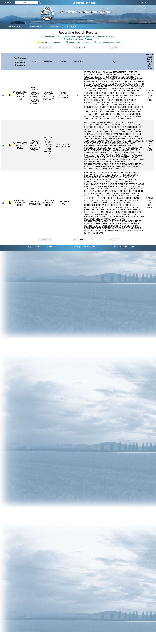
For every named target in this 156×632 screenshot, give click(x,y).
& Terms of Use (88, 246)
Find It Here (35, 26)
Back (38, 246)
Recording (15, 26)
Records (54, 26)
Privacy (76, 246)
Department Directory (84, 3)
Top (29, 246)
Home (49, 246)
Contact (71, 26)
